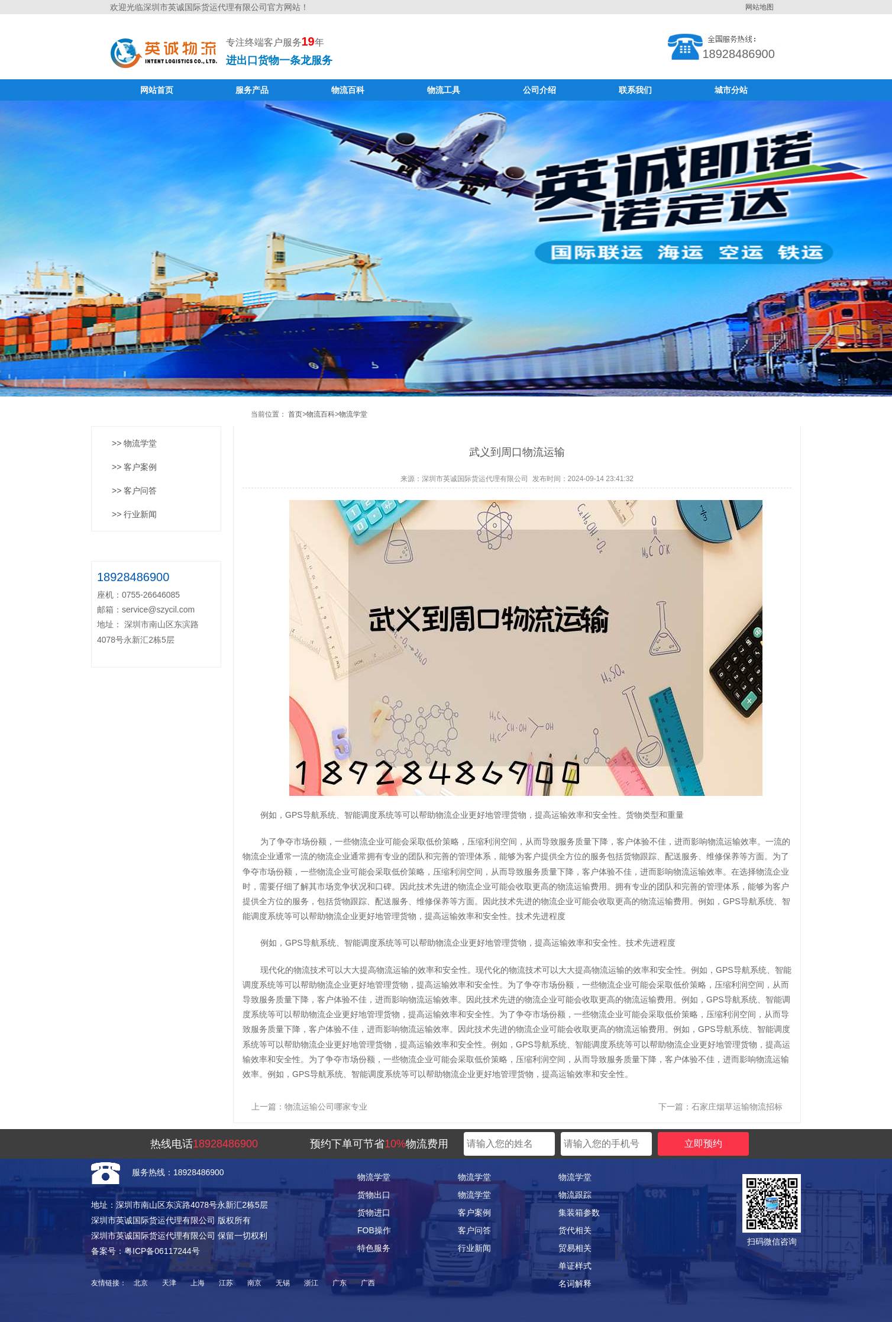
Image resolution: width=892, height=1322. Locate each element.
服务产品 (252, 90)
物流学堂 (353, 414)
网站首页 (156, 90)
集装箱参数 (579, 1212)
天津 (169, 1283)
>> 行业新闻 (134, 514)
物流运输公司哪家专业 (326, 1106)
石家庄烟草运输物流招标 (737, 1106)
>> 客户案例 (134, 467)
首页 (295, 414)
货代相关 (575, 1230)
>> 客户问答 (134, 490)
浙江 (311, 1283)
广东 (339, 1283)
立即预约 (703, 1144)
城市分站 (731, 90)
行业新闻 (474, 1248)
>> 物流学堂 (134, 443)
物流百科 (347, 90)
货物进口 (373, 1212)
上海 (197, 1283)
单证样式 (575, 1266)
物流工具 (443, 90)
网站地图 (759, 7)
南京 (254, 1283)
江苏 (226, 1283)
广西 (368, 1283)
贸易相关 (575, 1248)
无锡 (283, 1283)
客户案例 (474, 1212)
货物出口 (373, 1195)
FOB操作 (374, 1230)
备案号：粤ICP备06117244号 (145, 1251)
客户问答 (474, 1230)
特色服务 (373, 1248)
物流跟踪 (575, 1195)
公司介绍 (539, 90)
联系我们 (635, 90)
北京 (141, 1283)
